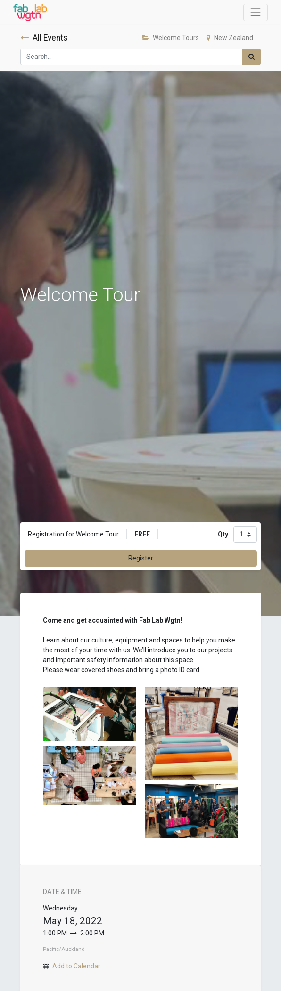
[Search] (251, 57)
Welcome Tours (170, 37)
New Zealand (230, 37)
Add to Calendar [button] (76, 966)
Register (140, 558)
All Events (44, 37)
